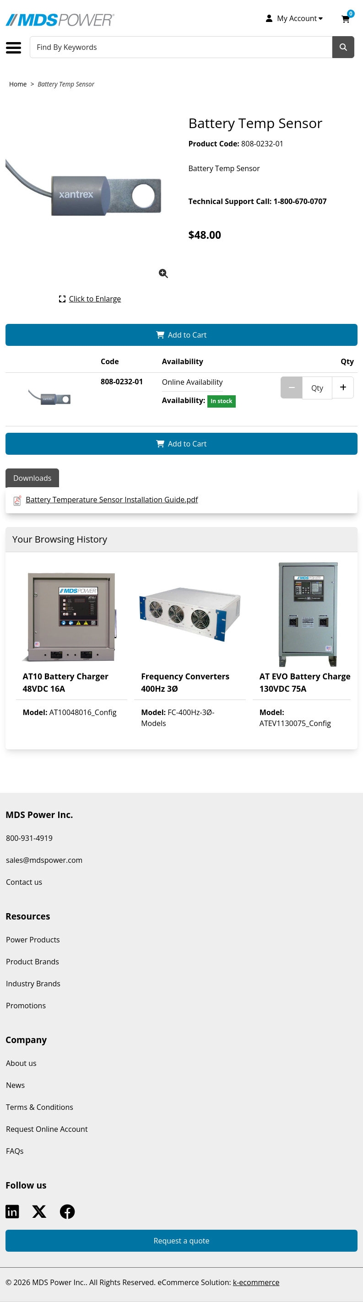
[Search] (343, 47)
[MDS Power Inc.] (59, 20)
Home (18, 84)
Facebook (69, 1212)
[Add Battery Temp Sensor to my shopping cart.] (181, 335)
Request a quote (182, 1241)
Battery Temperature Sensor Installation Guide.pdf (112, 500)
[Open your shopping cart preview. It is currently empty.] (346, 18)
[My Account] (294, 18)
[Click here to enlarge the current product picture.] (90, 298)
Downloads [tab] (32, 478)
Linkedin (14, 1212)
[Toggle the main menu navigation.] (16, 47)
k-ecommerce (256, 1282)
